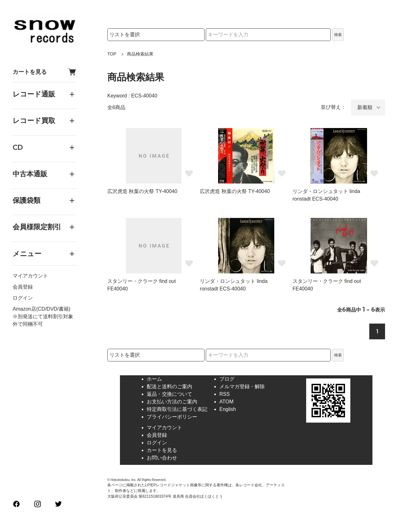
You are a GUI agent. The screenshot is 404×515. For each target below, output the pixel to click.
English (227, 409)
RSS (224, 394)
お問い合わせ (162, 457)
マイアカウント (30, 275)
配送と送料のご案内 (169, 386)
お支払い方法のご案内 (172, 401)
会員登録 (23, 287)
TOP (111, 53)
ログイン (23, 298)
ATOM (226, 401)
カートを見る (44, 72)
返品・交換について (169, 394)
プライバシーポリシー (172, 416)
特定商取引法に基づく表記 (177, 409)
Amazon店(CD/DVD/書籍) (41, 309)
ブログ (227, 379)
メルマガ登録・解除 (242, 386)
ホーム (154, 379)
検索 (338, 34)
